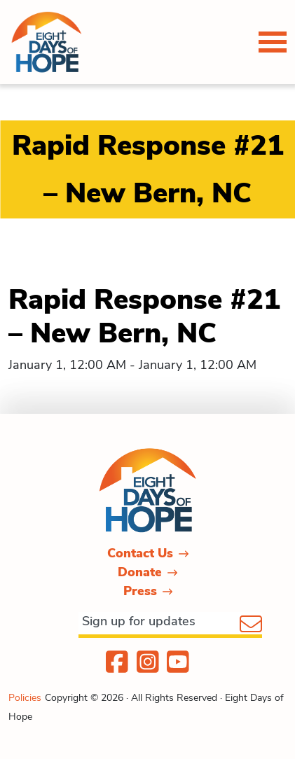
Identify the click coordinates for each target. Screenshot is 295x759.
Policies (24, 697)
